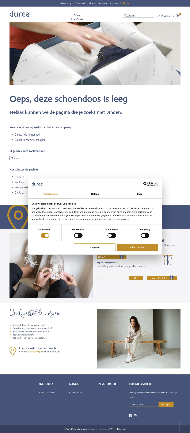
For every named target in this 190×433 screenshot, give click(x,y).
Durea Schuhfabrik (46, 392)
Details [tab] (95, 194)
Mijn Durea (163, 15)
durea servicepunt (35, 351)
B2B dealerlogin (75, 392)
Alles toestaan (137, 247)
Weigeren (94, 247)
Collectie (19, 177)
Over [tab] (139, 194)
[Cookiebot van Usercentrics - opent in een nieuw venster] (146, 184)
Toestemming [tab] (50, 194)
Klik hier (126, 3)
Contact (19, 192)
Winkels (19, 182)
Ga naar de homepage (27, 134)
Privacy (75, 429)
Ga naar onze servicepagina (30, 140)
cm (117, 278)
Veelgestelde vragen (26, 187)
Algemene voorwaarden (88, 429)
